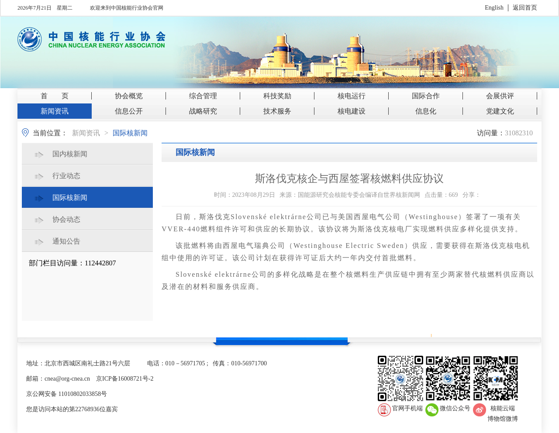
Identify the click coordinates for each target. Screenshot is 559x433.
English (494, 7)
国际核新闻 (130, 133)
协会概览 (129, 96)
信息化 (425, 111)
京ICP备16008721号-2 (124, 378)
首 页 (55, 96)
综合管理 (203, 96)
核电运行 (352, 96)
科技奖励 (277, 96)
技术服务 (277, 111)
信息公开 (129, 111)
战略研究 (203, 111)
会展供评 (500, 96)
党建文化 (500, 111)
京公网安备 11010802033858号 (66, 394)
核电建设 (352, 111)
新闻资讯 (55, 111)
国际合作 (426, 96)
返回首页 (525, 7)
